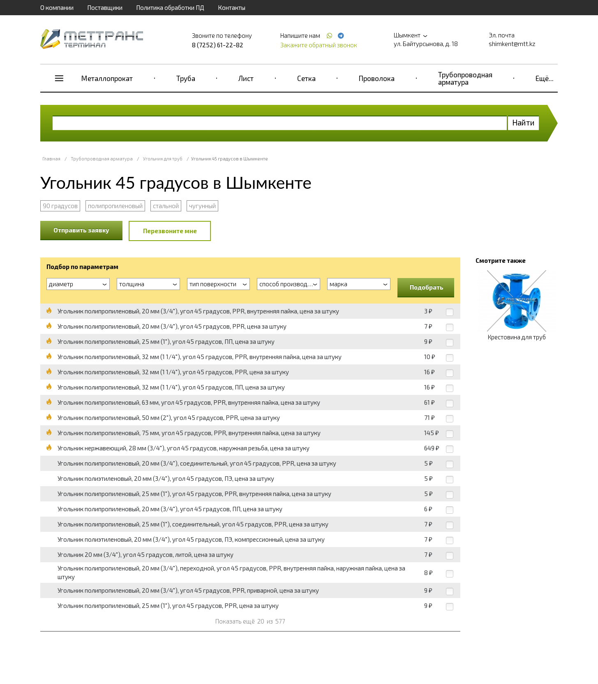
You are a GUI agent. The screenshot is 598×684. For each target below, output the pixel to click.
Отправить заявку (81, 230)
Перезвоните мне (170, 230)
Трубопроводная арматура (465, 78)
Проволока (377, 78)
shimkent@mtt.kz (512, 43)
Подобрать (426, 287)
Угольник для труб (162, 158)
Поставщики (104, 7)
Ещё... (545, 78)
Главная (51, 158)
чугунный (202, 205)
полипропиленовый (115, 205)
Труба (185, 78)
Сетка (306, 78)
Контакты (231, 7)
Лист (246, 78)
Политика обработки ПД (170, 7)
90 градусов (60, 205)
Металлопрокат (107, 78)
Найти (523, 122)
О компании (57, 7)
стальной (166, 205)
